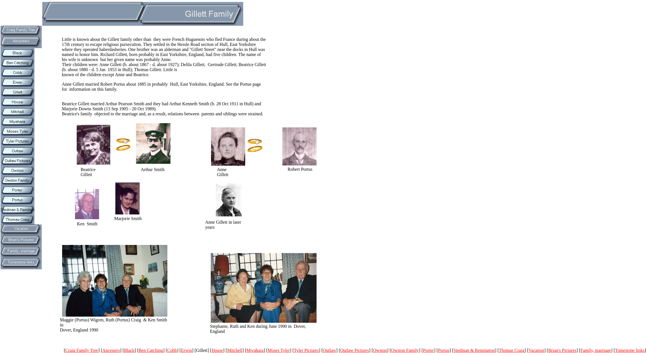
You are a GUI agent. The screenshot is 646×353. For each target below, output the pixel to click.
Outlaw (329, 350)
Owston (380, 350)
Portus (444, 350)
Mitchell (234, 350)
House (217, 350)
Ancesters (111, 350)
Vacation (536, 350)
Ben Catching (151, 350)
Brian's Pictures (562, 350)
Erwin (186, 350)
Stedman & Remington (474, 350)
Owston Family (405, 350)
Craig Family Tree (81, 350)
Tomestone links (630, 350)
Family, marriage (596, 350)
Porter (428, 350)
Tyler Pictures (306, 350)
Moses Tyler (279, 350)
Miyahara (254, 350)
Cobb (172, 350)
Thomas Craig (512, 350)
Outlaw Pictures (354, 350)
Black (129, 350)
